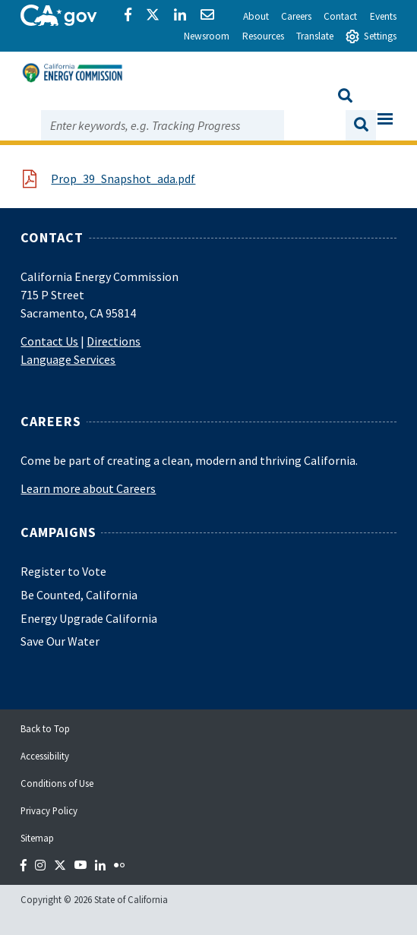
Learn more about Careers (88, 488)
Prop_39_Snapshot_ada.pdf (123, 178)
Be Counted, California (79, 594)
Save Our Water (60, 641)
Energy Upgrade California (89, 618)
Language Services (68, 359)
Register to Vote (63, 571)
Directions (114, 341)
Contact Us (49, 341)
